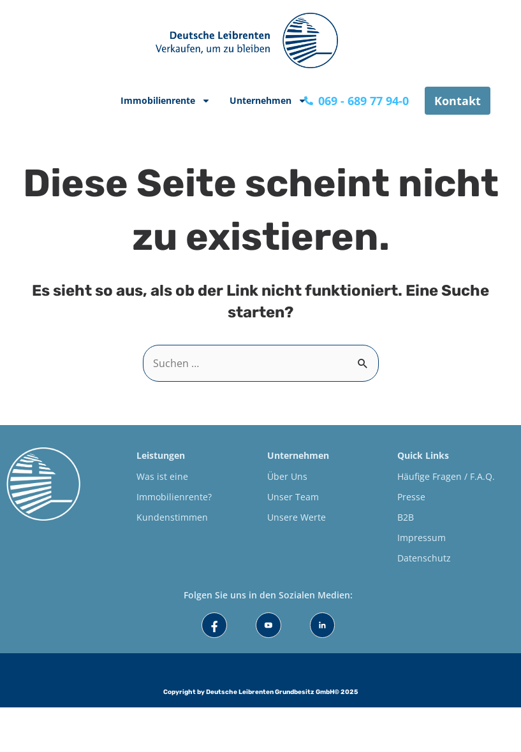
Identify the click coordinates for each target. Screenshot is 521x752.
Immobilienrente (165, 101)
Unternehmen (268, 101)
